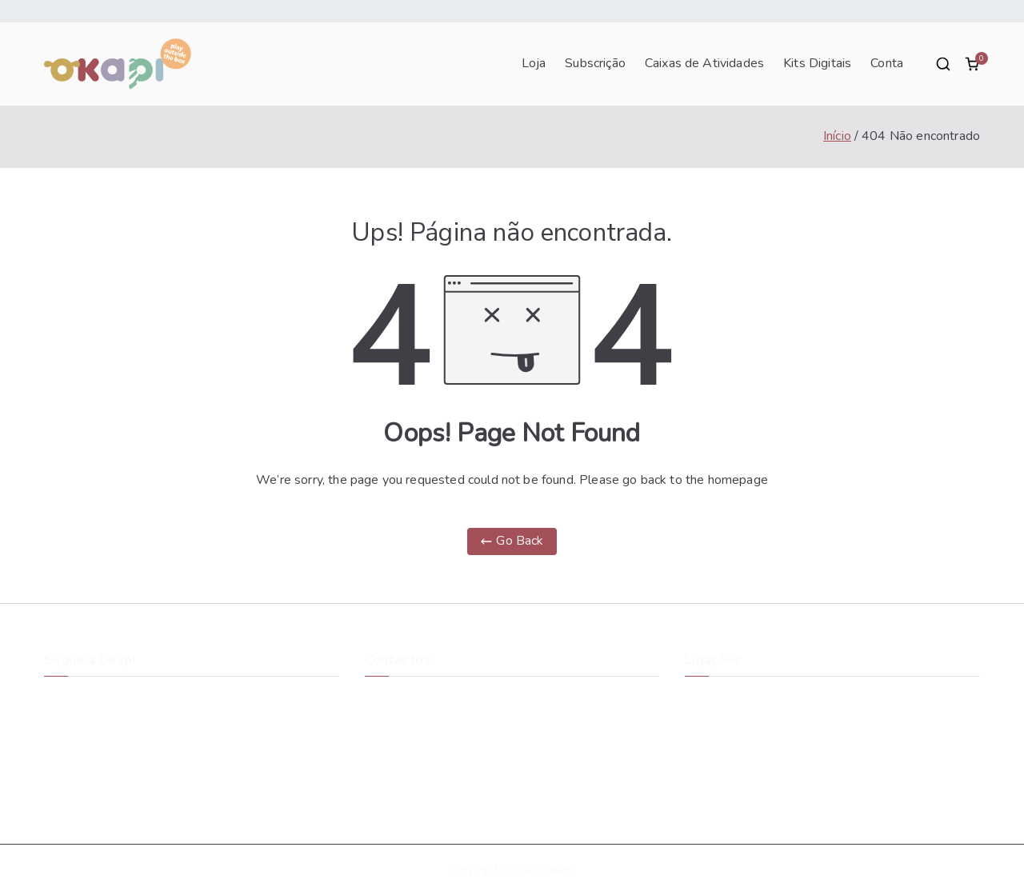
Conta (886, 64)
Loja (534, 64)
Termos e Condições (737, 752)
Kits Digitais (817, 64)
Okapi (558, 869)
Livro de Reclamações (741, 789)
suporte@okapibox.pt (420, 745)
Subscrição (595, 64)
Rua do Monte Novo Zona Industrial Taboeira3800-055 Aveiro (428, 708)
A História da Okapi (735, 695)
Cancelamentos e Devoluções (762, 733)
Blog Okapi (713, 715)
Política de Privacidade (743, 771)
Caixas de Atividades (704, 64)
